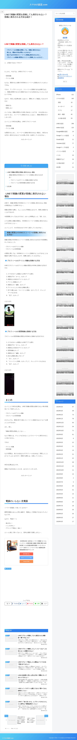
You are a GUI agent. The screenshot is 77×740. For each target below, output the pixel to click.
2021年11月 (65, 466)
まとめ (9, 186)
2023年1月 (65, 418)
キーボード (65, 106)
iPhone (65, 94)
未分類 (65, 167)
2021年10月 (65, 470)
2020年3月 (65, 521)
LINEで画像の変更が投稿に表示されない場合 (21, 172)
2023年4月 (65, 407)
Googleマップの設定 (65, 147)
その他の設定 (65, 118)
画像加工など (65, 159)
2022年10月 (65, 430)
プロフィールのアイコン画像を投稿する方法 (24, 180)
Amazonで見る (26, 561)
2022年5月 (65, 442)
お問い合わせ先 (63, 74)
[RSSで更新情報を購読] (66, 81)
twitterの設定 (65, 127)
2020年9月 (65, 498)
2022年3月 (65, 450)
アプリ (65, 110)
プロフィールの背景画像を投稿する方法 (23, 183)
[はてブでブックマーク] (22, 603)
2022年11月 (65, 426)
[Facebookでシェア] (15, 603)
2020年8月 (65, 502)
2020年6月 (65, 509)
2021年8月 (65, 478)
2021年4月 (65, 494)
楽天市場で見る (26, 553)
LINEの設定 (8, 568)
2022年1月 (65, 458)
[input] (65, 13)
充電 (65, 102)
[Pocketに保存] (29, 603)
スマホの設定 (65, 98)
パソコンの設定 (65, 151)
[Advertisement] (26, 30)
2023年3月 (65, 411)
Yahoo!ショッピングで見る (26, 557)
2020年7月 (65, 506)
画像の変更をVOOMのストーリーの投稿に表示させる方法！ (26, 176)
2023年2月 (65, 414)
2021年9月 (65, 474)
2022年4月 (65, 446)
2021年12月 (65, 462)
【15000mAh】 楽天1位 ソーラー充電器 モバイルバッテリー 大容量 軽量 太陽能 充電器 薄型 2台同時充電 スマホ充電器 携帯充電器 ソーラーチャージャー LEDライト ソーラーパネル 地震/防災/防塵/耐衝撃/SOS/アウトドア (33, 545)
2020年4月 (65, 517)
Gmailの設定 (65, 139)
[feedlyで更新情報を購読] (64, 81)
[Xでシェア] (8, 603)
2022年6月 (65, 438)
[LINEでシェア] (37, 603)
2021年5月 (65, 490)
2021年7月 (65, 482)
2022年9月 (65, 434)
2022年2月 (65, 454)
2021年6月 (65, 486)
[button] (44, 603)
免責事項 (61, 78)
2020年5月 (65, 513)
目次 (25, 166)
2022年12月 (65, 422)
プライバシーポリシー (65, 76)
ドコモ (65, 155)
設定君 (65, 38)
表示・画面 (65, 114)
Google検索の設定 (65, 131)
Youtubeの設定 (65, 143)
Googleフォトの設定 (65, 135)
